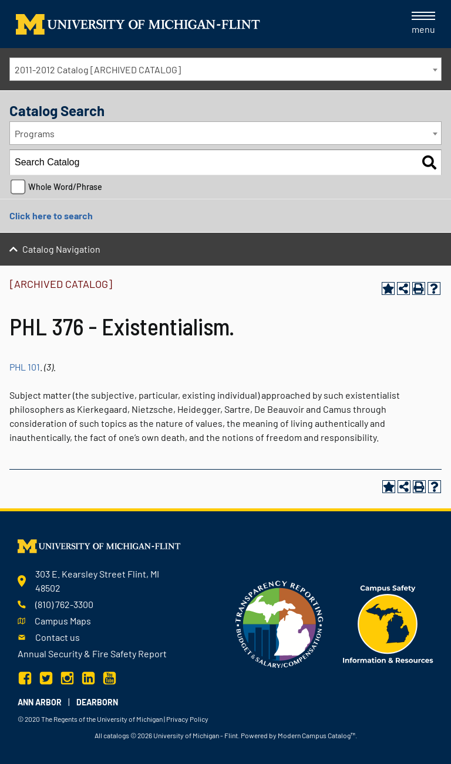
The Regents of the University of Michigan (102, 719)
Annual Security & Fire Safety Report (92, 653)
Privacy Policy (187, 719)
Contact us (57, 637)
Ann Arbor (40, 702)
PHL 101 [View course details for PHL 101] (24, 366)
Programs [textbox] (35, 133)
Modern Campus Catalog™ (316, 735)
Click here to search (51, 215)
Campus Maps (63, 620)
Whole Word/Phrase (65, 187)
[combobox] (225, 69)
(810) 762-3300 (64, 604)
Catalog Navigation (61, 248)
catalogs (116, 735)
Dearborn (97, 702)
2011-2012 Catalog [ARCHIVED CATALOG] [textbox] (98, 69)
